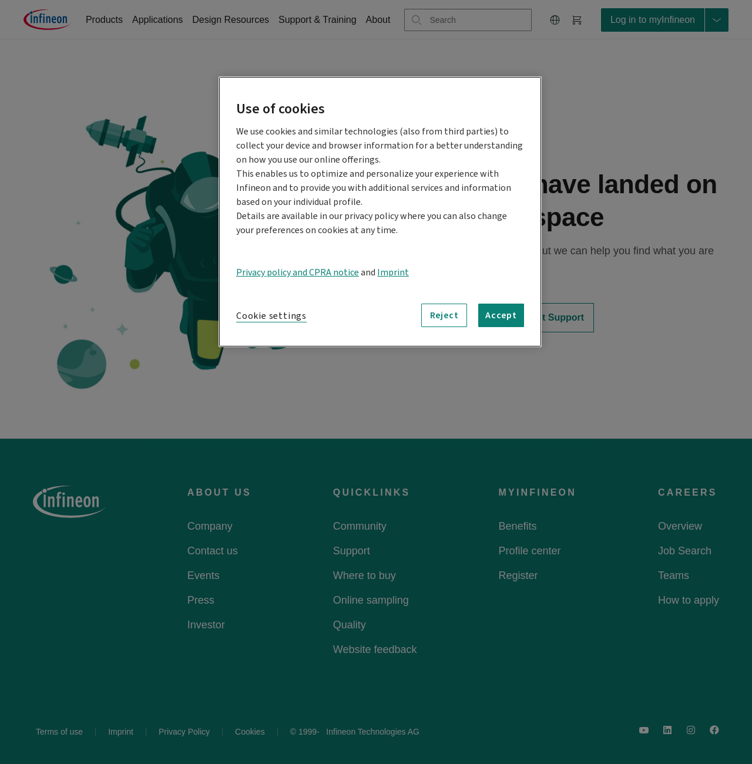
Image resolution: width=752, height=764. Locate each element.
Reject (444, 315)
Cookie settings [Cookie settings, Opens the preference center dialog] (271, 315)
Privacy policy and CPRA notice (297, 272)
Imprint (393, 272)
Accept (501, 315)
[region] (380, 211)
